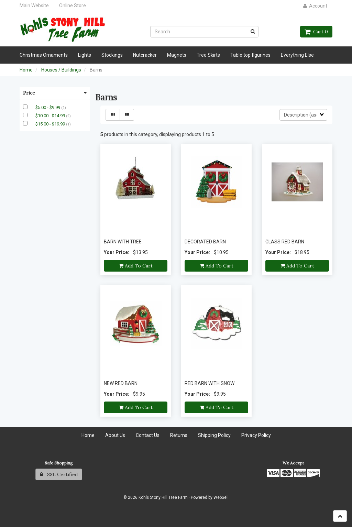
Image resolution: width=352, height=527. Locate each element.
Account (315, 6)
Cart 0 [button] (316, 32)
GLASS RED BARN (284, 241)
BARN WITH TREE (123, 241)
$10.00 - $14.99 (50, 115)
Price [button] (55, 93)
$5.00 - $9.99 (48, 107)
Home (26, 70)
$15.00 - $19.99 (50, 124)
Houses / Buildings (61, 70)
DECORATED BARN (205, 241)
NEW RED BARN (121, 383)
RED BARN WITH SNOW (209, 383)
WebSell (221, 497)
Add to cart (136, 266)
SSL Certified (59, 474)
